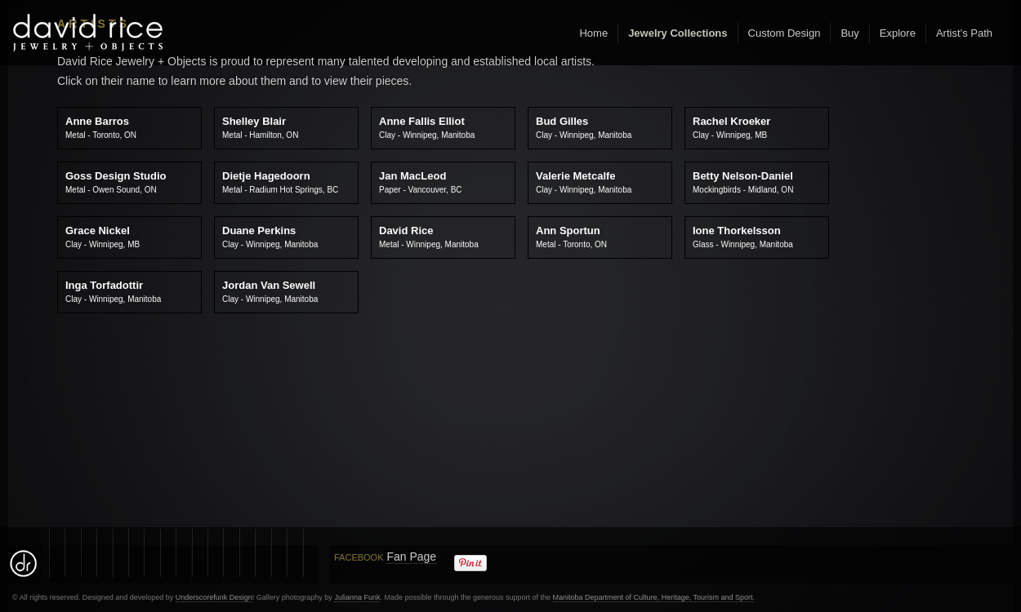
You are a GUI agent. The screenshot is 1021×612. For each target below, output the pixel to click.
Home (593, 33)
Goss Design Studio (116, 182)
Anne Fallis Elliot (427, 127)
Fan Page (411, 556)
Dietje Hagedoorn (280, 182)
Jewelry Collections (677, 33)
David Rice (429, 236)
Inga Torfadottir (113, 291)
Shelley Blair (260, 127)
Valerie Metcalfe (583, 182)
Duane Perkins (270, 236)
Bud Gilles (583, 127)
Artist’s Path (964, 33)
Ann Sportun (571, 236)
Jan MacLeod (420, 182)
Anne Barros (100, 127)
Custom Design (784, 33)
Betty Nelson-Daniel (743, 182)
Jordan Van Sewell (270, 291)
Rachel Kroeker (731, 127)
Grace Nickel (102, 236)
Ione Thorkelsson (743, 236)
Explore (898, 33)
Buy (849, 33)
